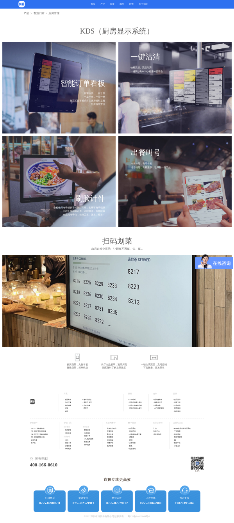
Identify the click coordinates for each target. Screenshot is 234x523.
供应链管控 (158, 423)
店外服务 (67, 427)
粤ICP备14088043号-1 (139, 516)
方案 (66, 394)
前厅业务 (86, 427)
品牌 (175, 394)
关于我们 (143, 4)
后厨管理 (67, 437)
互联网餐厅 (111, 423)
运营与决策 (178, 423)
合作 (131, 4)
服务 (122, 4)
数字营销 (132, 423)
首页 (93, 4)
